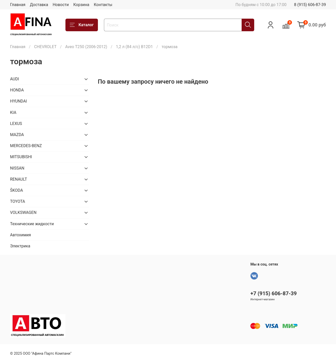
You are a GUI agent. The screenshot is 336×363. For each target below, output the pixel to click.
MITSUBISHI (21, 156)
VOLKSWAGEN (23, 212)
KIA (13, 112)
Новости (61, 4)
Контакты (103, 4)
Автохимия (20, 235)
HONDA (17, 90)
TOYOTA (17, 201)
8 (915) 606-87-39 (310, 4)
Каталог (82, 24)
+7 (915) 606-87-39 (273, 293)
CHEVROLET (45, 46)
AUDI (14, 79)
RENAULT (18, 179)
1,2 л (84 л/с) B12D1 (134, 46)
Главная (17, 4)
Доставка (39, 4)
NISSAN (17, 168)
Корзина (81, 4)
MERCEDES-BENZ (26, 145)
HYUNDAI (18, 101)
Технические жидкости (32, 223)
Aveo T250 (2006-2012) (86, 46)
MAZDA (17, 134)
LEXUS (16, 123)
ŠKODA (16, 190)
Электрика (20, 246)
